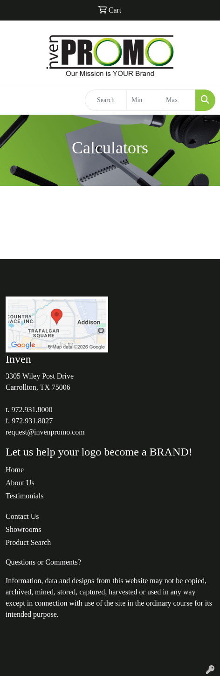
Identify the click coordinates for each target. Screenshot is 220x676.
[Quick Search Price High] (178, 100)
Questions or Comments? (43, 562)
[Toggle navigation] (14, 100)
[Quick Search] (106, 100)
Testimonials (25, 496)
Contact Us (22, 516)
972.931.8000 (31, 410)
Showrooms (23, 529)
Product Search (28, 542)
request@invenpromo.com (45, 432)
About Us (20, 483)
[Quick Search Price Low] (143, 100)
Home (15, 470)
